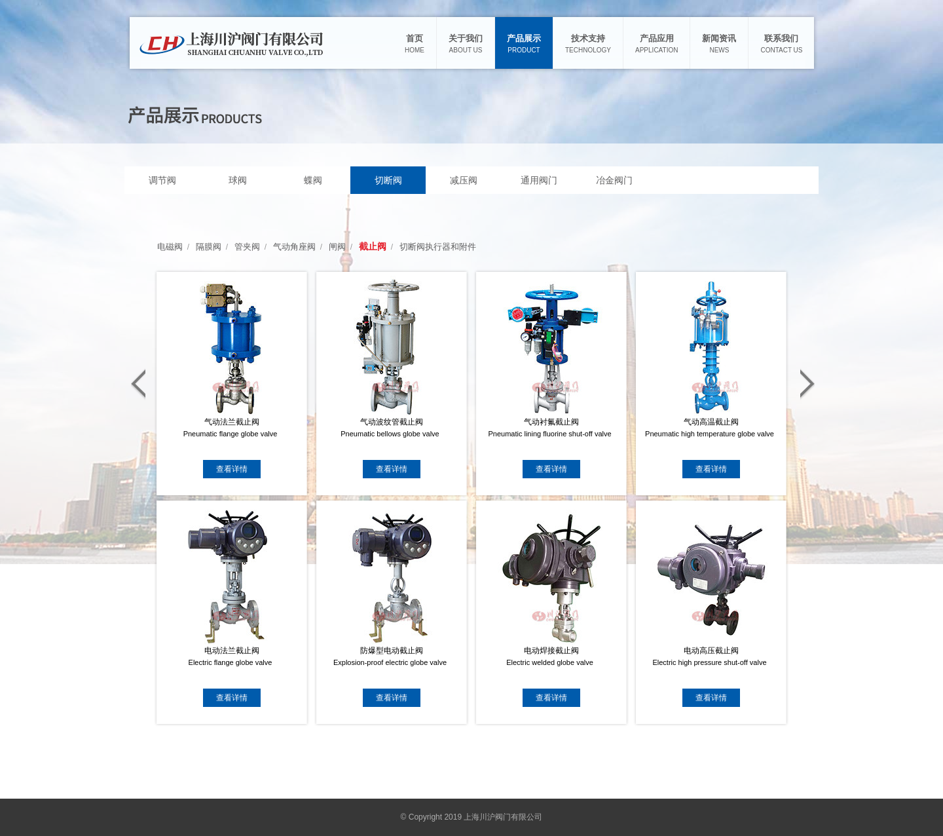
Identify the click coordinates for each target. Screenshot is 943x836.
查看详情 (232, 469)
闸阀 (337, 247)
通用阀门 (539, 180)
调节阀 (162, 180)
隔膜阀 (208, 247)
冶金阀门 (614, 180)
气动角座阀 (294, 247)
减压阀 (463, 180)
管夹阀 (247, 247)
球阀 (238, 180)
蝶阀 (313, 180)
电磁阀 (170, 247)
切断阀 (388, 180)
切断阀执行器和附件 (437, 247)
